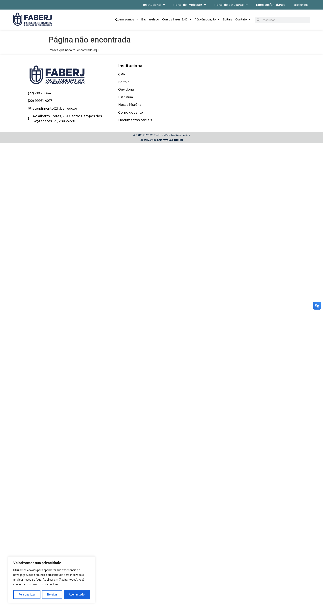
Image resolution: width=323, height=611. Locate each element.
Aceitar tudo (77, 594)
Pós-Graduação (207, 19)
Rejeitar (52, 594)
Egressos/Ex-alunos (270, 5)
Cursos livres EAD (176, 19)
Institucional (154, 5)
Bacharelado (150, 19)
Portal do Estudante (230, 5)
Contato (243, 19)
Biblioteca (301, 5)
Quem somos (126, 19)
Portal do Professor (189, 5)
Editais (227, 19)
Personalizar (26, 594)
